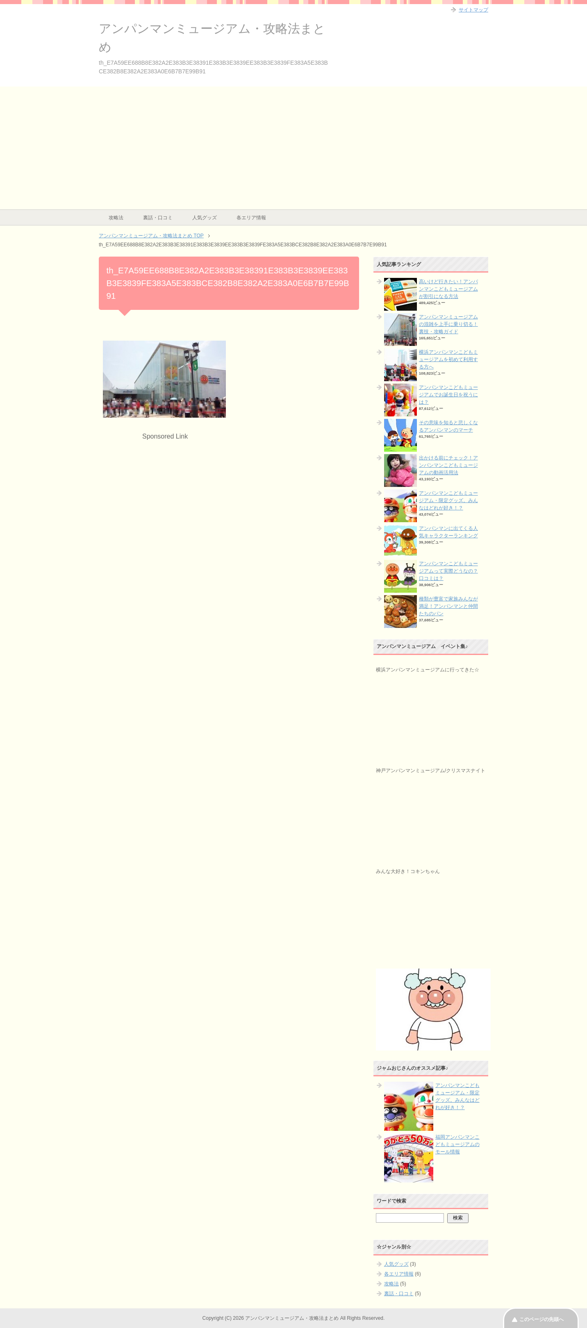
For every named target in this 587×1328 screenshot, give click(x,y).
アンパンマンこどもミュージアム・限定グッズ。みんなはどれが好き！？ (448, 500)
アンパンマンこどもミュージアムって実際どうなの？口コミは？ (448, 571)
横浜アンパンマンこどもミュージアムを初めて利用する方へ (448, 359)
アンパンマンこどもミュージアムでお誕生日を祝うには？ (448, 394)
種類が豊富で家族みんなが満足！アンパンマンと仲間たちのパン (448, 606)
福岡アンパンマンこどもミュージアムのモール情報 (457, 1144)
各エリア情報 (251, 218)
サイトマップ (473, 10)
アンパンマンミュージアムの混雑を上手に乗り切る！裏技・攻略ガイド (448, 324)
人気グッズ (204, 218)
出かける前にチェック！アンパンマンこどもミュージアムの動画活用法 (448, 465)
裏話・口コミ (158, 218)
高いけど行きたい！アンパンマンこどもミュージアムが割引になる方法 (448, 289)
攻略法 (116, 218)
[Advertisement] (293, 148)
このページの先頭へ (541, 1319)
